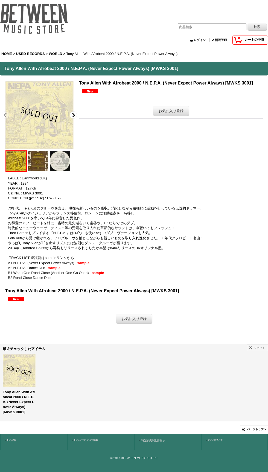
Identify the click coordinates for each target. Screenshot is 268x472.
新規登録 (221, 40)
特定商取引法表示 (153, 440)
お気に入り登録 (171, 111)
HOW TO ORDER (86, 440)
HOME (11, 440)
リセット (259, 347)
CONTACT (215, 440)
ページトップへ (256, 429)
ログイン (200, 40)
